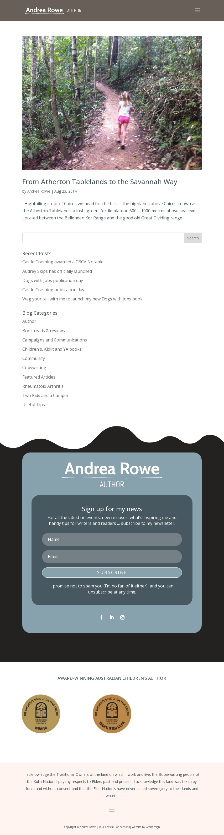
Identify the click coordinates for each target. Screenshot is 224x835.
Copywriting (34, 367)
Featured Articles (38, 377)
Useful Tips (33, 405)
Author (29, 321)
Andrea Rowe (38, 191)
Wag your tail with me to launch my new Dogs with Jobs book (82, 299)
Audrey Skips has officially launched (57, 271)
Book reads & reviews (43, 331)
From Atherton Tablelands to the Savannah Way (99, 181)
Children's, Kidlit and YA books (52, 349)
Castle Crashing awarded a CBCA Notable (62, 262)
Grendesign (153, 827)
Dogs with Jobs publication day (52, 280)
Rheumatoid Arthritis (43, 386)
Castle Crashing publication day (53, 290)
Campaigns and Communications (54, 340)
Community (33, 358)
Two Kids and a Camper (45, 395)
